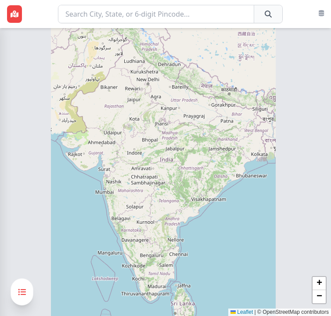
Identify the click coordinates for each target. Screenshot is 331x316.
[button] (319, 283)
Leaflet (241, 312)
